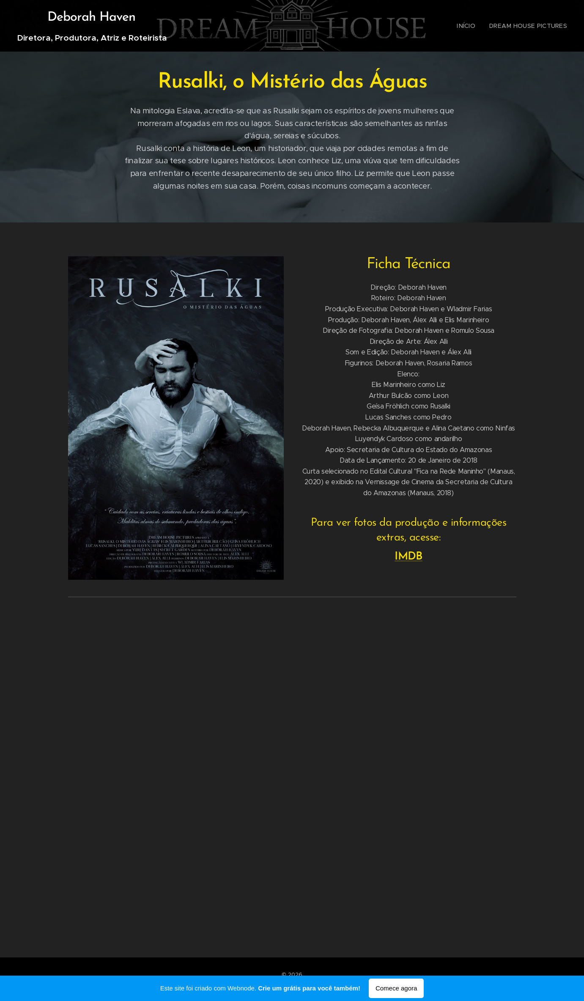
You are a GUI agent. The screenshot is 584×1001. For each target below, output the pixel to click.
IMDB (408, 556)
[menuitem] (475, 25)
